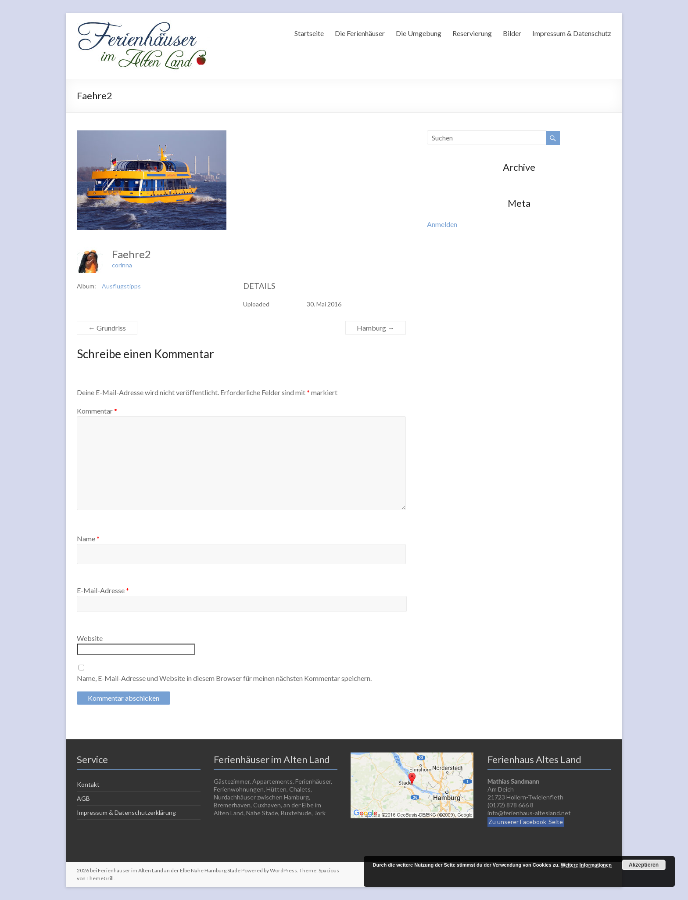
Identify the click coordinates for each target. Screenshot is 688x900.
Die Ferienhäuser (360, 33)
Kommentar (97, 411)
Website (90, 638)
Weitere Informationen (586, 865)
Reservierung (472, 33)
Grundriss (107, 328)
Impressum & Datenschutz (571, 33)
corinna (122, 265)
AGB (83, 798)
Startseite (309, 33)
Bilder (512, 33)
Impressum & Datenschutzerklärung (126, 812)
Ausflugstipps (121, 286)
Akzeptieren (644, 865)
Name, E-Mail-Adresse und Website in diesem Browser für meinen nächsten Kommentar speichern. (224, 678)
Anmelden (442, 224)
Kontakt (88, 784)
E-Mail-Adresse (103, 590)
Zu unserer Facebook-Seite (525, 821)
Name (88, 538)
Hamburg (375, 328)
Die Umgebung (418, 33)
